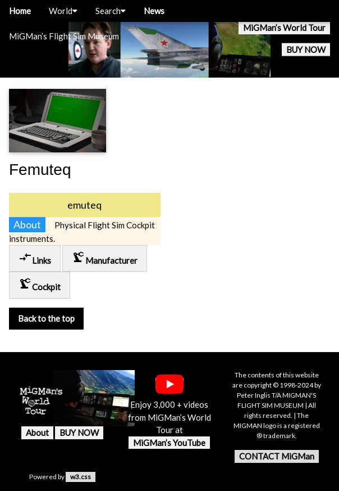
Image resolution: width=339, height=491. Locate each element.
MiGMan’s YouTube (169, 443)
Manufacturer (105, 257)
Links (35, 257)
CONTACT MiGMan (276, 456)
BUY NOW (306, 49)
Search (110, 11)
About (37, 432)
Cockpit (40, 284)
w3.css (80, 476)
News (154, 11)
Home (20, 11)
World (63, 11)
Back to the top (46, 318)
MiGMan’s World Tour (284, 27)
